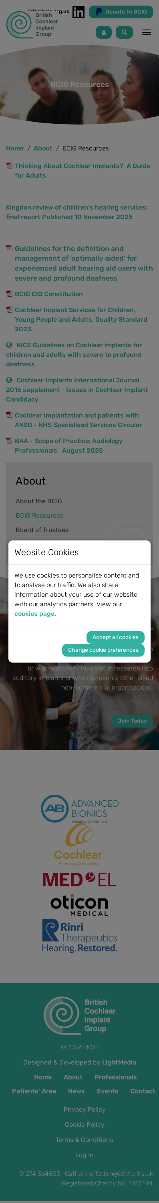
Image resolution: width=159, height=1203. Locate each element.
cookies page (34, 613)
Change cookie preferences (103, 650)
